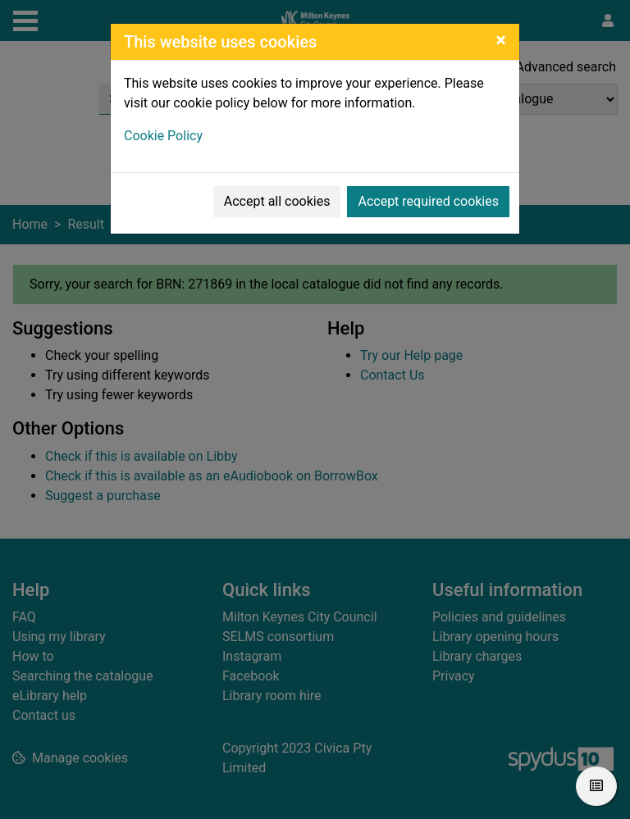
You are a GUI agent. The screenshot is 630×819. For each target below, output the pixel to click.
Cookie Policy (163, 135)
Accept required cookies (428, 201)
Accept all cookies (277, 201)
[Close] (500, 40)
